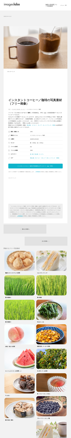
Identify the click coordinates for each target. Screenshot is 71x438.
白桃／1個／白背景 (10, 336)
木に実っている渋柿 (42, 360)
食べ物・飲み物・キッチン (37, 154)
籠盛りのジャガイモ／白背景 (12, 262)
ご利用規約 (37, 171)
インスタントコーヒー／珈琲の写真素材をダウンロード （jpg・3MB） (35, 166)
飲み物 (29, 125)
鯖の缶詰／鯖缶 (9, 410)
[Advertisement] (35, 21)
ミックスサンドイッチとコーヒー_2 (46, 433)
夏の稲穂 (39, 287)
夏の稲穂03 (8, 311)
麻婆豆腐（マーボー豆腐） (44, 336)
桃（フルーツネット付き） (44, 383)
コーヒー (34, 125)
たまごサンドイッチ (42, 262)
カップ (40, 125)
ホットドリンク (47, 125)
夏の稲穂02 (8, 287)
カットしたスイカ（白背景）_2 (13, 361)
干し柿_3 (7, 385)
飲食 (54, 125)
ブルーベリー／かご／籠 (43, 408)
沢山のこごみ (40, 311)
